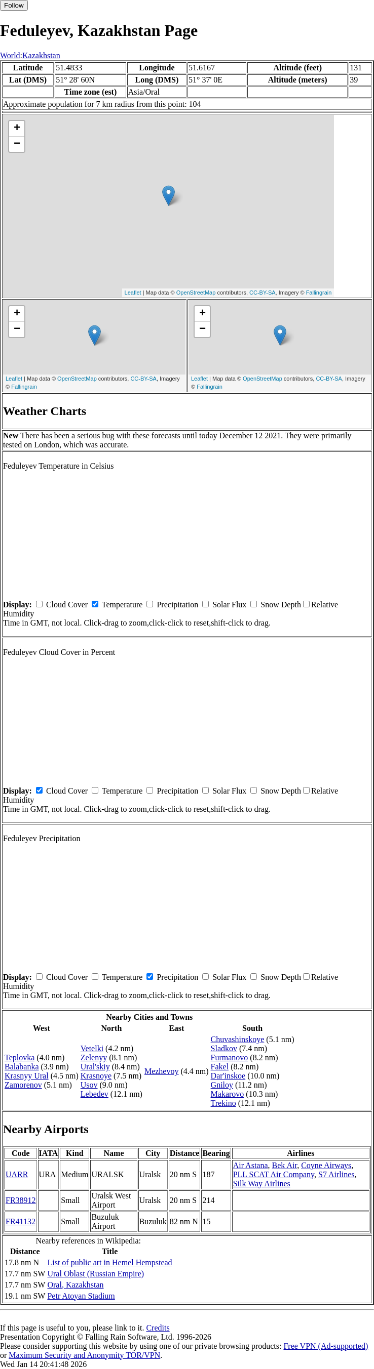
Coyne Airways (326, 1165)
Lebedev (94, 1094)
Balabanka (22, 1066)
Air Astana (250, 1165)
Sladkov (224, 1048)
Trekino (223, 1103)
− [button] (17, 144)
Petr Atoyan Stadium (81, 1296)
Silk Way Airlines (261, 1183)
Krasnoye (96, 1075)
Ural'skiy (95, 1066)
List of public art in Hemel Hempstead (109, 1262)
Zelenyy (94, 1057)
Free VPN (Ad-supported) (325, 1346)
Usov (89, 1085)
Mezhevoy (161, 1071)
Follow (14, 5)
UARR (17, 1174)
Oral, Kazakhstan (75, 1284)
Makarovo (227, 1094)
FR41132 (20, 1221)
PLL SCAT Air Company (273, 1174)
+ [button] (17, 128)
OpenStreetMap (196, 292)
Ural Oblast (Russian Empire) (95, 1273)
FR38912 (21, 1200)
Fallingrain (319, 292)
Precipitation (177, 604)
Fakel (220, 1066)
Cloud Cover (67, 604)
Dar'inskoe (228, 1075)
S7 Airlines (336, 1174)
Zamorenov (23, 1085)
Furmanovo (229, 1057)
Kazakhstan (41, 55)
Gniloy (222, 1085)
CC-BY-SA (262, 292)
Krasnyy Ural (27, 1075)
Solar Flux (229, 604)
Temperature (122, 604)
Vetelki (92, 1048)
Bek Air (284, 1165)
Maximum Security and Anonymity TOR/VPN (84, 1355)
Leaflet (133, 292)
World (10, 55)
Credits (157, 1327)
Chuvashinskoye (238, 1039)
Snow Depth (280, 604)
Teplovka (19, 1057)
